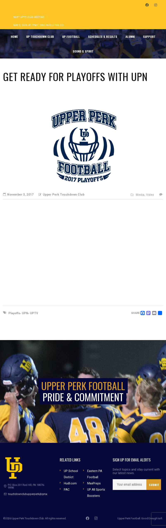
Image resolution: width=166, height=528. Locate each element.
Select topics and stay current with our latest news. (136, 471)
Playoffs (14, 313)
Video (150, 194)
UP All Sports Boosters (96, 493)
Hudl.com (70, 483)
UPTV (34, 313)
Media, (140, 194)
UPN (25, 313)
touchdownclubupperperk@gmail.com (31, 494)
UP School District (71, 474)
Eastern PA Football (94, 474)
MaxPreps (94, 483)
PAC (67, 489)
